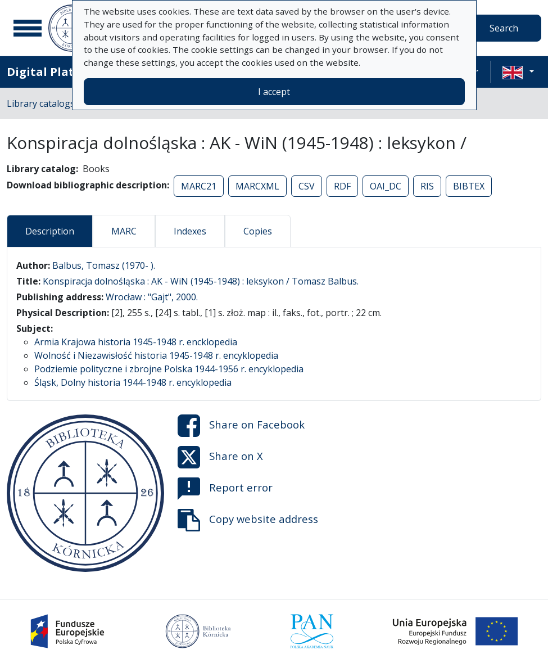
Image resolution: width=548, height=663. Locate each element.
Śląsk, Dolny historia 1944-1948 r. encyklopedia (133, 382)
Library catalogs (41, 103)
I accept (274, 91)
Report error (225, 488)
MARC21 (198, 186)
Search (504, 28)
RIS (427, 186)
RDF (342, 186)
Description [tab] (49, 231)
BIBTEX (468, 186)
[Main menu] (27, 28)
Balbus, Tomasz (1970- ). (103, 265)
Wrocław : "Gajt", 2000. (152, 297)
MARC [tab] (124, 231)
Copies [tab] (257, 231)
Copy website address (248, 520)
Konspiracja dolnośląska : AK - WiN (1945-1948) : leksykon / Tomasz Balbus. (201, 281)
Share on (241, 425)
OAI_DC (385, 186)
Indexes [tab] (190, 231)
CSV (306, 186)
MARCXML (257, 186)
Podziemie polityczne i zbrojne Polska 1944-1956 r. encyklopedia (169, 369)
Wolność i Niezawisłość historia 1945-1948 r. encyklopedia (156, 355)
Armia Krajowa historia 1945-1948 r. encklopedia (135, 342)
